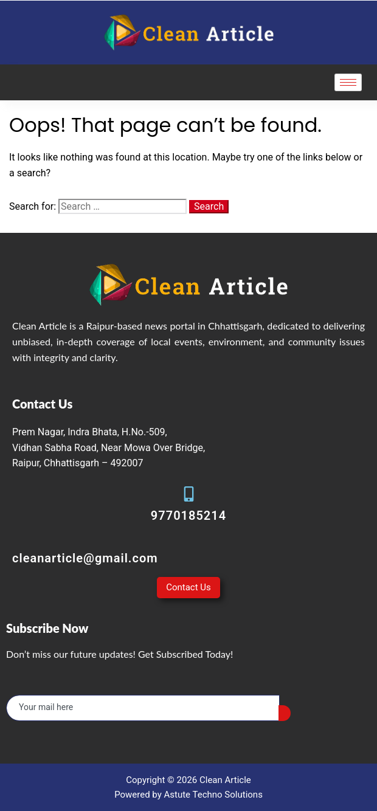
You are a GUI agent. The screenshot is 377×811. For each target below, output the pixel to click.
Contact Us (188, 587)
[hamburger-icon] (348, 82)
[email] (143, 708)
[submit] (284, 713)
